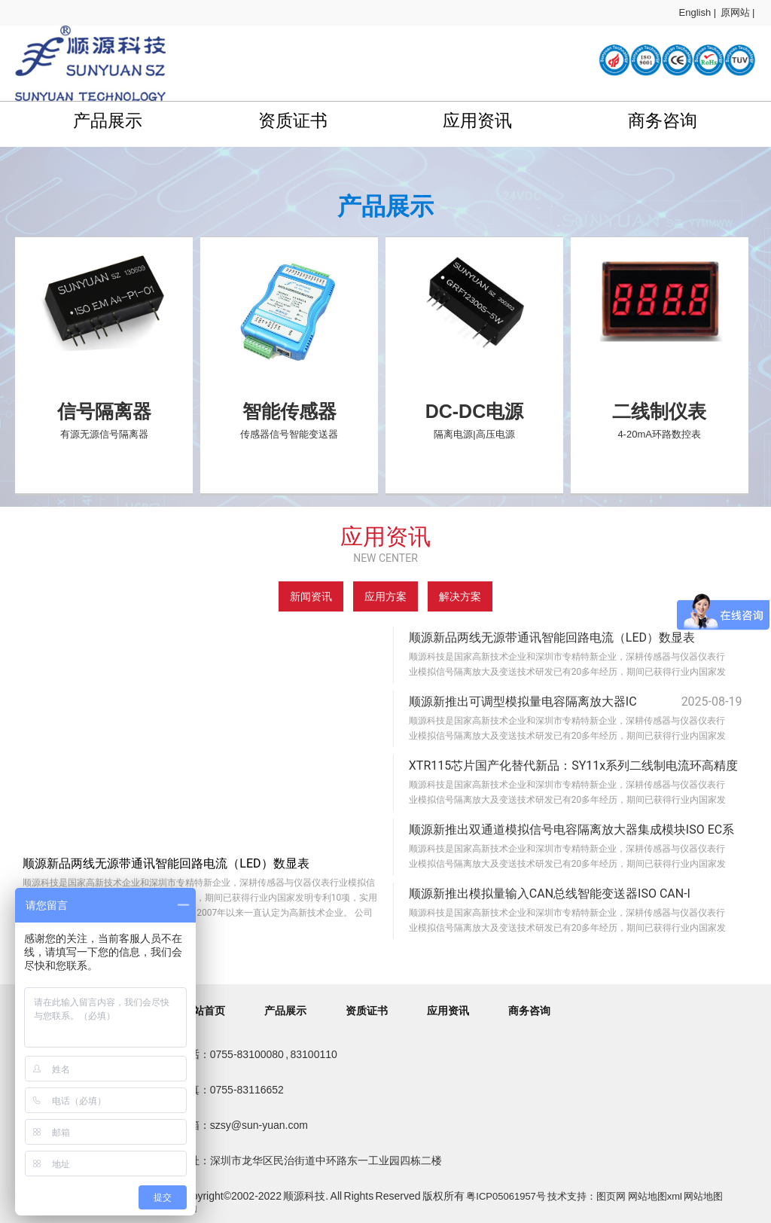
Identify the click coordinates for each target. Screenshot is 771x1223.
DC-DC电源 (474, 411)
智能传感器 (289, 411)
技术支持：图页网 (586, 1196)
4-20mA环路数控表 (659, 434)
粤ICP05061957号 (506, 1196)
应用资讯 (477, 120)
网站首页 (204, 1011)
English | (698, 12)
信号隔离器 (104, 411)
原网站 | (738, 12)
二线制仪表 (659, 411)
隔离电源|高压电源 (474, 434)
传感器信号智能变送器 (289, 434)
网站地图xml (655, 1196)
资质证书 (293, 120)
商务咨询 (662, 120)
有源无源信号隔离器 (104, 434)
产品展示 (107, 120)
